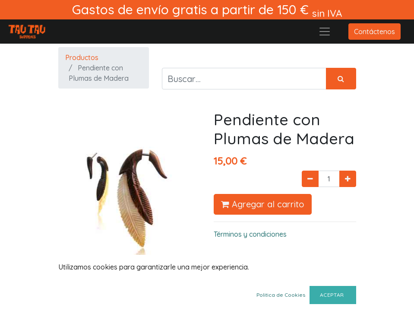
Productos (81, 57)
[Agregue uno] (347, 179)
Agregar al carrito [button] (262, 204)
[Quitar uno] (310, 179)
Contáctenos (374, 31)
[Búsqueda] (341, 78)
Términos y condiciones (250, 234)
